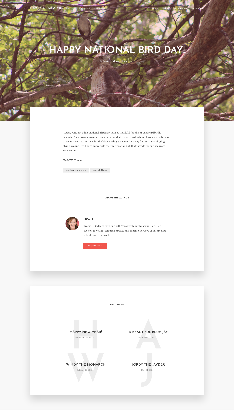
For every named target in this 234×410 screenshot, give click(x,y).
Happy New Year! (86, 332)
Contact (166, 8)
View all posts (95, 246)
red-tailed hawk (100, 170)
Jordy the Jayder (148, 364)
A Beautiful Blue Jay (148, 332)
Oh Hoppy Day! (180, 8)
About (155, 8)
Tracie (106, 61)
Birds (116, 61)
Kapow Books (198, 8)
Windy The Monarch (86, 364)
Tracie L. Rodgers (46, 8)
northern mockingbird (76, 170)
